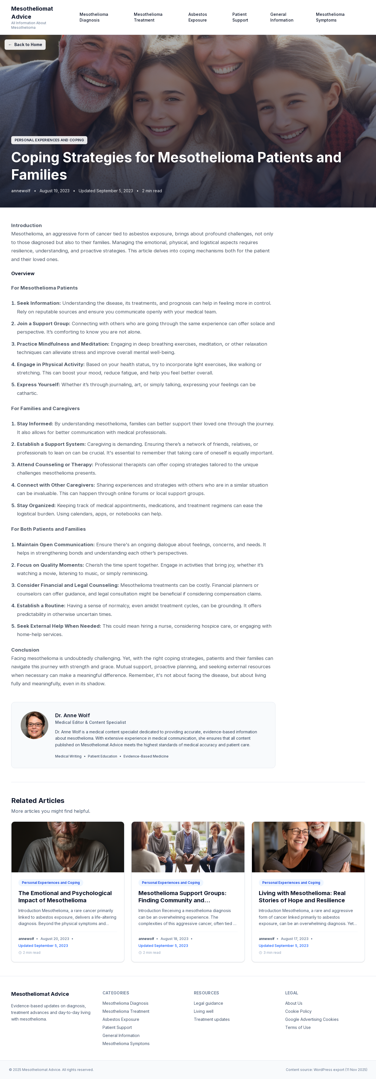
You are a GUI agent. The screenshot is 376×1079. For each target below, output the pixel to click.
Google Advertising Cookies (312, 1019)
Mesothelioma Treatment (148, 17)
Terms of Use (298, 1027)
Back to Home (25, 44)
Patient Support (240, 17)
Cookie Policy (298, 1011)
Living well (203, 1011)
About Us (293, 1003)
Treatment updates (212, 1019)
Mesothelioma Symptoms (330, 17)
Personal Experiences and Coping (49, 140)
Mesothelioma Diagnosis (94, 17)
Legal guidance (208, 1003)
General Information (282, 17)
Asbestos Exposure (197, 17)
